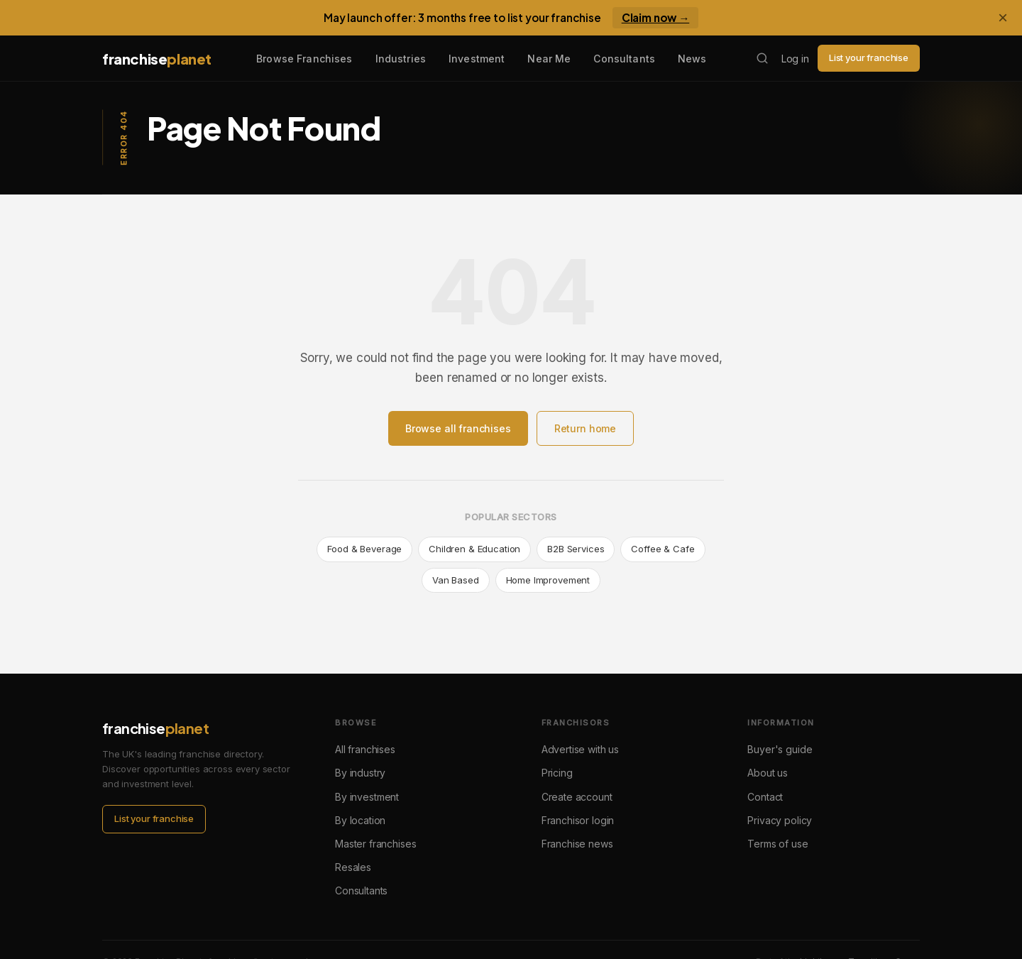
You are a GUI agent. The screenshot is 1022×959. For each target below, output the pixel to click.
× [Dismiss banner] (1003, 17)
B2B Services (575, 548)
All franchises (365, 749)
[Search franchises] (762, 58)
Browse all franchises (458, 428)
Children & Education (474, 548)
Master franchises (375, 844)
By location (360, 820)
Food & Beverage (364, 548)
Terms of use (777, 844)
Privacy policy (779, 820)
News (692, 59)
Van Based (455, 580)
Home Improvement (548, 580)
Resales (353, 867)
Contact (765, 797)
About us (767, 773)
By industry (360, 773)
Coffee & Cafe (662, 548)
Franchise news (577, 844)
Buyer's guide (779, 749)
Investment (477, 59)
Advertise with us (580, 749)
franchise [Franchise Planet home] (156, 58)
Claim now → (656, 17)
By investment (367, 797)
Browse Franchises (304, 59)
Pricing (557, 773)
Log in (795, 59)
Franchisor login (578, 820)
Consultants (624, 59)
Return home (585, 428)
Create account (577, 797)
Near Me (549, 59)
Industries (400, 59)
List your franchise (868, 57)
